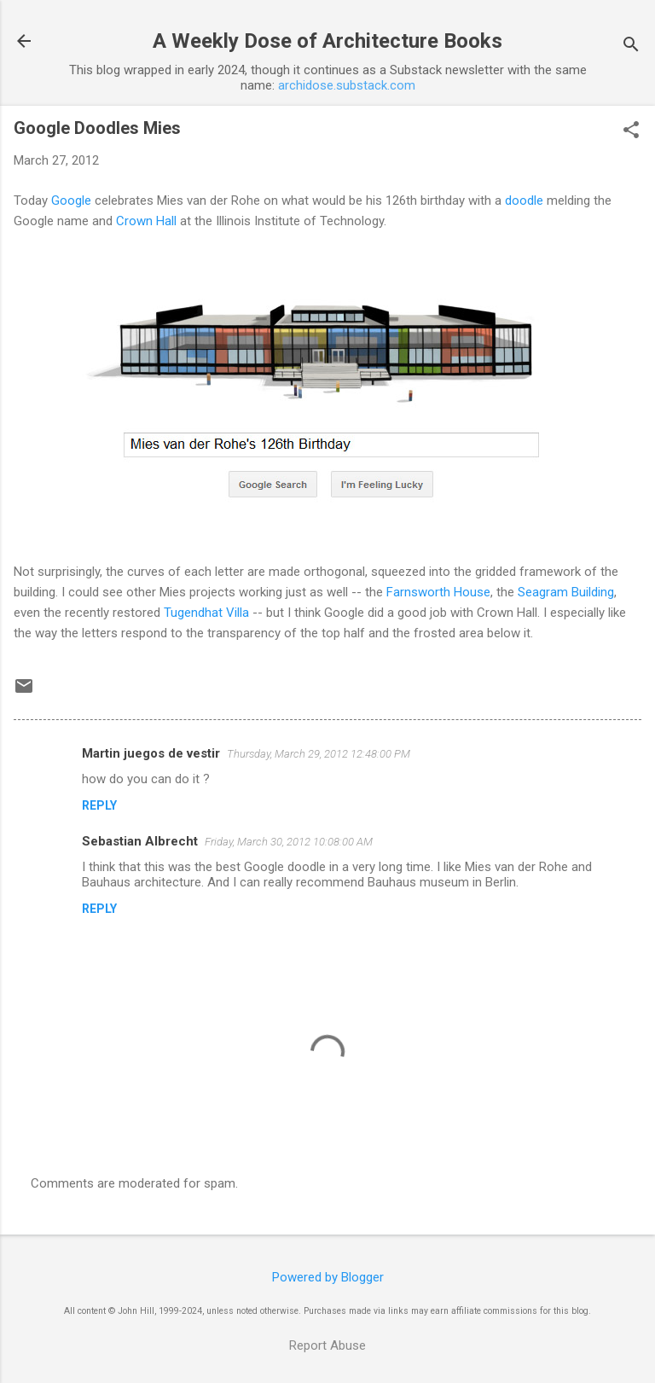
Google (71, 200)
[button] (631, 131)
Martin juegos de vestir (151, 753)
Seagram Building (566, 592)
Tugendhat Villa (206, 612)
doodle (524, 200)
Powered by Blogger (328, 1277)
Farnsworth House (438, 592)
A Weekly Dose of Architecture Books (327, 41)
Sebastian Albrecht (140, 841)
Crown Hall (146, 221)
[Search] (631, 46)
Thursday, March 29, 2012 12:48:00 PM (318, 753)
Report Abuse (327, 1345)
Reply (99, 805)
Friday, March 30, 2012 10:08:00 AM (289, 841)
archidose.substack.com (346, 85)
